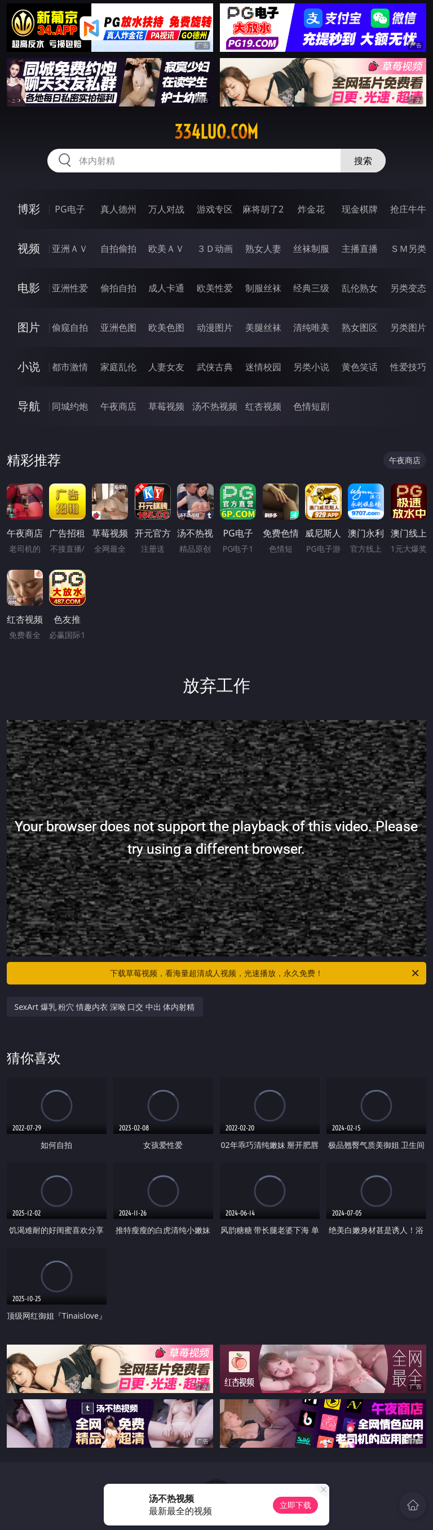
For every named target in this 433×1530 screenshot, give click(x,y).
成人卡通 (166, 288)
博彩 (28, 208)
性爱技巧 (408, 367)
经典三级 (311, 288)
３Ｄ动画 (215, 248)
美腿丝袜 (263, 327)
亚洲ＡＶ (70, 248)
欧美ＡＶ (166, 248)
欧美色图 (166, 327)
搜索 (363, 160)
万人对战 (166, 209)
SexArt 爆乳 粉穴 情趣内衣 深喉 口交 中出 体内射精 (105, 1006)
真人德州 (118, 209)
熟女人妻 (263, 248)
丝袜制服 (311, 248)
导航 (28, 406)
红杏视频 (263, 406)
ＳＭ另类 (408, 248)
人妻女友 (166, 367)
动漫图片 (215, 327)
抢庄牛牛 (408, 209)
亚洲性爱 (70, 288)
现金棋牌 (360, 209)
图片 (28, 327)
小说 (28, 366)
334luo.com (216, 132)
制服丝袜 (263, 288)
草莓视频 (166, 406)
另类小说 (311, 367)
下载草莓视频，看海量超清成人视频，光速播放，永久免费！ (265, 973)
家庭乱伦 (118, 367)
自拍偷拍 (118, 248)
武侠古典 (215, 367)
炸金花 (311, 209)
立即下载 (295, 1505)
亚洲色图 (118, 327)
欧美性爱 (215, 288)
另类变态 (408, 288)
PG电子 (70, 209)
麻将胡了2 (263, 209)
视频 (28, 248)
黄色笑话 (360, 367)
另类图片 (408, 327)
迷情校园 (263, 367)
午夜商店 (118, 406)
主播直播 (360, 248)
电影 (28, 287)
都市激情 (70, 367)
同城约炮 (70, 406)
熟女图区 (360, 327)
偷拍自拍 (118, 288)
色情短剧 (311, 406)
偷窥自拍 (70, 327)
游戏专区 (215, 209)
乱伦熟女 (360, 288)
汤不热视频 (214, 406)
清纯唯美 (311, 327)
